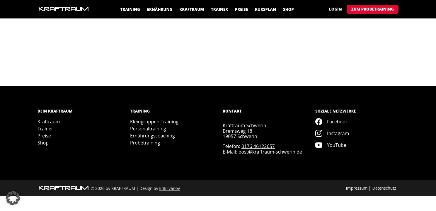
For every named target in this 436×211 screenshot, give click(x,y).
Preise (241, 9)
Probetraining (145, 142)
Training (130, 9)
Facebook (331, 121)
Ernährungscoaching (152, 135)
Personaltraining (148, 128)
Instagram (332, 133)
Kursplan (265, 9)
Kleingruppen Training (154, 121)
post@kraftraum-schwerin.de (270, 152)
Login (335, 9)
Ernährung (160, 9)
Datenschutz (384, 188)
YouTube (330, 145)
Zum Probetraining (372, 9)
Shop (288, 9)
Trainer (219, 9)
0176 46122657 (258, 146)
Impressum (357, 188)
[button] (13, 198)
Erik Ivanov (169, 188)
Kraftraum (191, 9)
